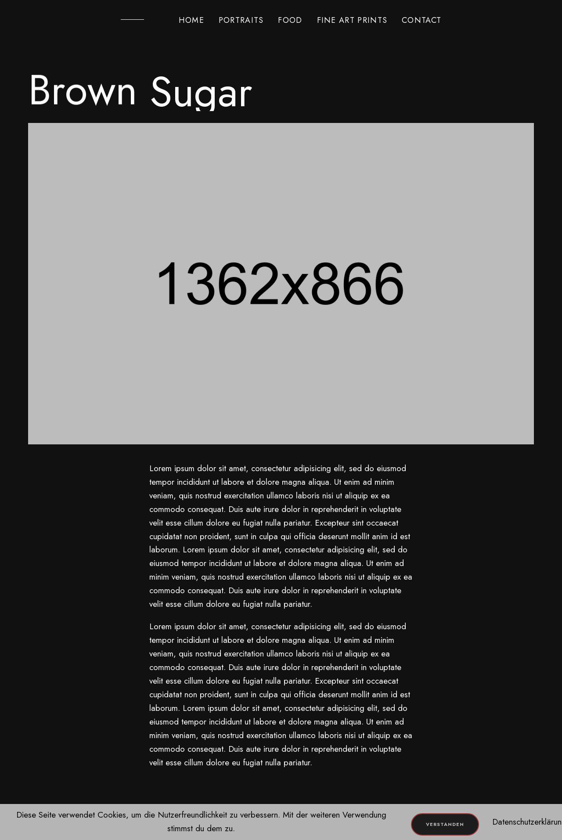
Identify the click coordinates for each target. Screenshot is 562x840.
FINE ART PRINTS (352, 20)
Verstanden (445, 824)
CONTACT (421, 20)
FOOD (290, 20)
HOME (191, 20)
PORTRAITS (241, 20)
